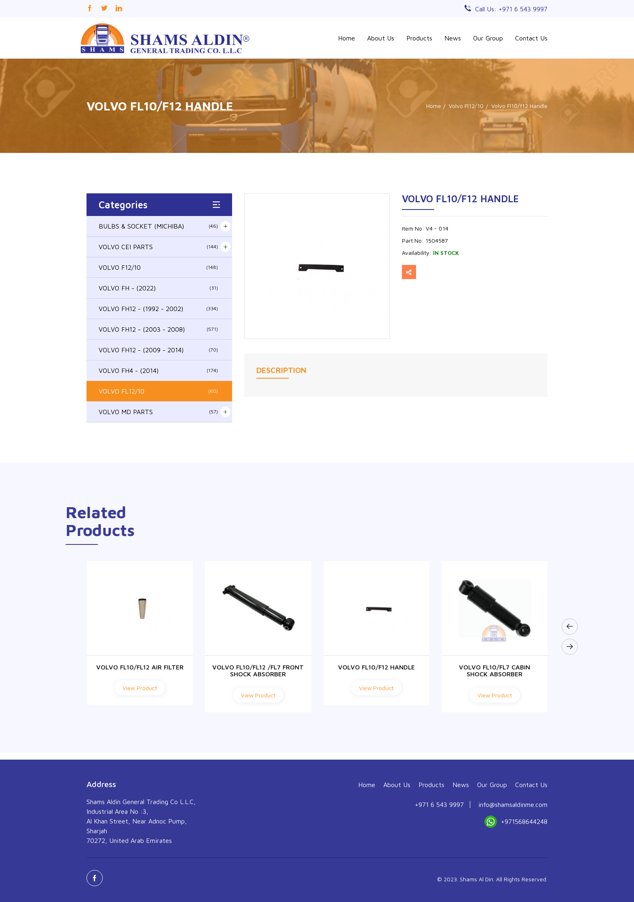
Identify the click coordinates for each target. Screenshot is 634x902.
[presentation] (570, 626)
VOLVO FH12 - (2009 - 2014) (158, 350)
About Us (380, 38)
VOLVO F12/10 (158, 267)
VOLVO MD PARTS (158, 412)
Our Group (488, 38)
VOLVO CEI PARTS (158, 247)
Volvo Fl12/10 (466, 105)
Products (419, 38)
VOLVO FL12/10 (158, 391)
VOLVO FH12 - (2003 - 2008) (158, 329)
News (452, 38)
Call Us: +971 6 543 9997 (511, 9)
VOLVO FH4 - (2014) (158, 370)
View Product (140, 687)
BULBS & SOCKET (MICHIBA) (158, 226)
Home (346, 38)
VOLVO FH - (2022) (158, 288)
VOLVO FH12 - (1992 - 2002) (158, 309)
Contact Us (531, 38)
